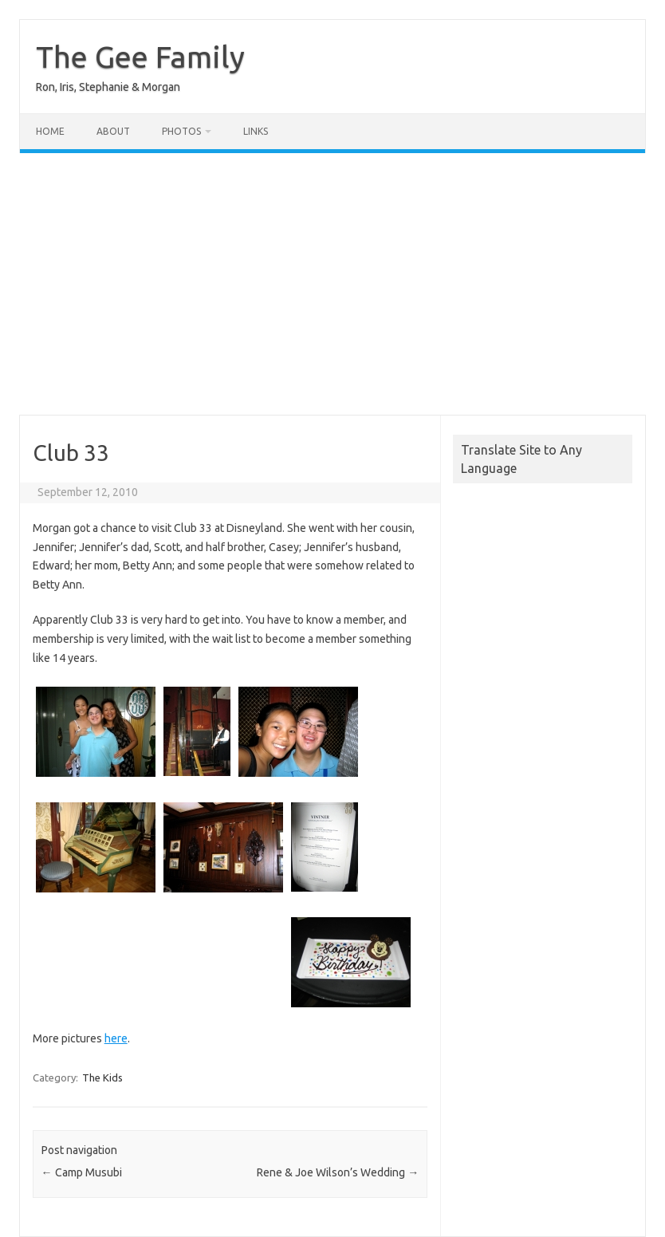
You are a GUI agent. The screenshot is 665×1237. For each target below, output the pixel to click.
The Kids (102, 1077)
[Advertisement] (332, 284)
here (116, 1038)
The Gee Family (140, 56)
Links (255, 131)
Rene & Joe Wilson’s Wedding (338, 1172)
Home (50, 131)
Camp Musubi (81, 1172)
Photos (181, 131)
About (113, 131)
